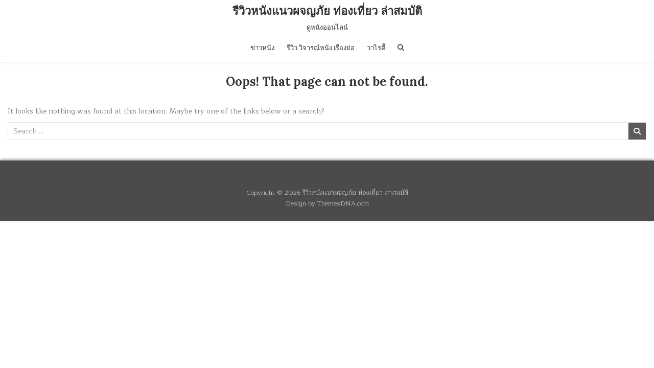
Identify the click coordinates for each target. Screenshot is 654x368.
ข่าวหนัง (262, 47)
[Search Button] (400, 47)
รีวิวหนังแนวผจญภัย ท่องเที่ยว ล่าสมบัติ (327, 11)
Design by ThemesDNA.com (327, 203)
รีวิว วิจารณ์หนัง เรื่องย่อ (321, 47)
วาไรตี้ (376, 47)
